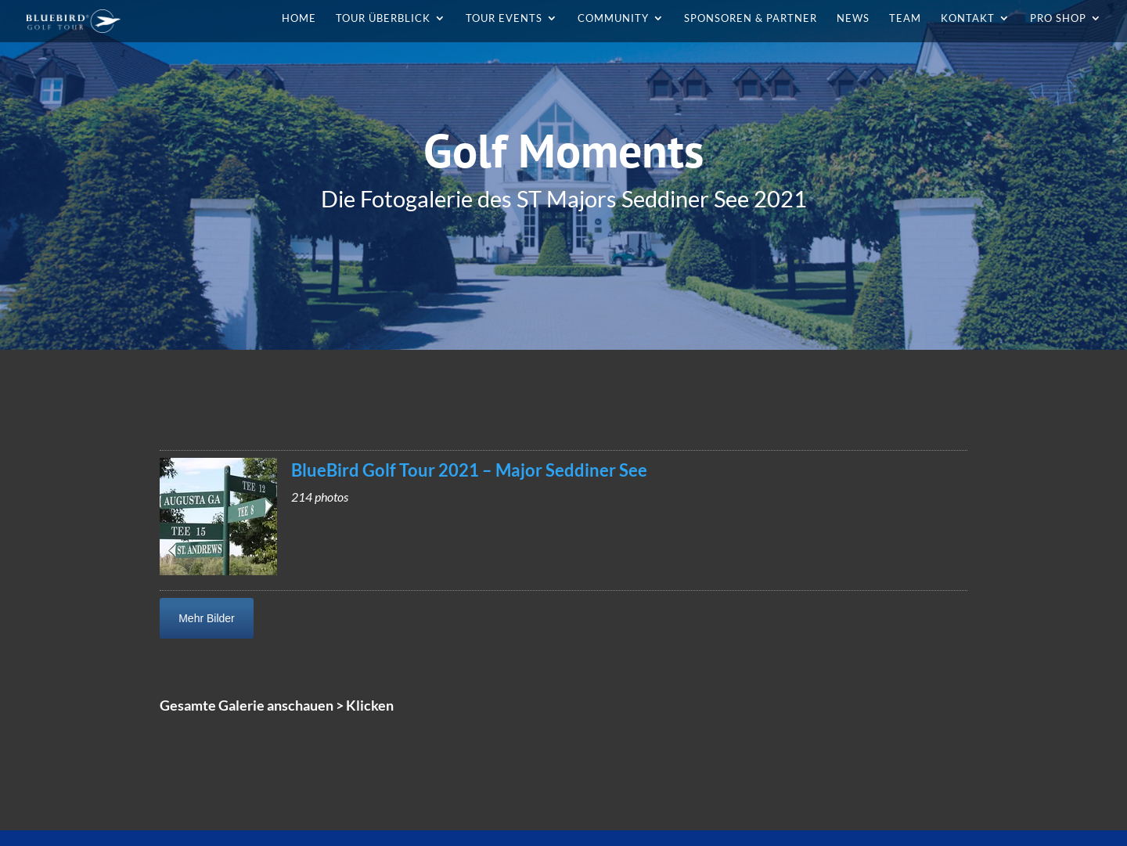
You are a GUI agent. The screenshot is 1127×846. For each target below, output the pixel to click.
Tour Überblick (383, 18)
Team (905, 18)
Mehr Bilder (206, 618)
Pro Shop (1058, 18)
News (853, 18)
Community (613, 18)
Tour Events (504, 18)
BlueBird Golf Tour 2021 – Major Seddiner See (469, 470)
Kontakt (968, 18)
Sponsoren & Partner (750, 18)
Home (299, 18)
